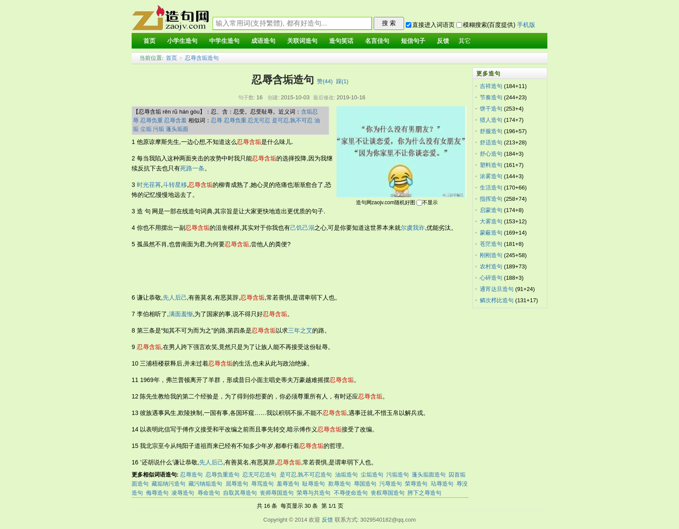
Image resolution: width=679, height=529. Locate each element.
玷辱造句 (442, 483)
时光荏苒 (149, 184)
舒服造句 (491, 131)
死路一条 (192, 168)
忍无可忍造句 (259, 474)
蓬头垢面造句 (429, 474)
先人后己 (175, 297)
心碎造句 (491, 277)
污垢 (158, 129)
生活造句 (491, 187)
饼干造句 (491, 108)
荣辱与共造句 (313, 493)
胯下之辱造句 (424, 493)
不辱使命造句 (351, 493)
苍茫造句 (491, 244)
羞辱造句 (288, 483)
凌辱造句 (182, 493)
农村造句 (491, 266)
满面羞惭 (181, 313)
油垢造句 (346, 474)
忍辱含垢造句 (202, 58)
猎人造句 (491, 120)
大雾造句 (491, 221)
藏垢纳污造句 (168, 483)
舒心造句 (491, 153)
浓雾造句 (491, 176)
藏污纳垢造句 (205, 483)
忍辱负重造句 (222, 474)
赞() (325, 81)
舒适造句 (491, 142)
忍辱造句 (191, 474)
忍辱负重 (151, 120)
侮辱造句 (157, 493)
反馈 (327, 519)
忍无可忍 (259, 120)
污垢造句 (397, 474)
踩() (342, 81)
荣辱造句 (416, 483)
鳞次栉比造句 (497, 300)
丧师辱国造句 (277, 493)
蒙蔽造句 (491, 232)
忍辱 (216, 120)
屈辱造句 (237, 483)
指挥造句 (491, 199)
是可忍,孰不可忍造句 (306, 474)
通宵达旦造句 (497, 289)
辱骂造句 (262, 483)
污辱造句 (390, 483)
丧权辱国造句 (387, 493)
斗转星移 (175, 184)
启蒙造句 (491, 210)
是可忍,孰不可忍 (292, 120)
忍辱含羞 (175, 120)
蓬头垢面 (177, 129)
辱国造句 (365, 483)
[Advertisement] (289, 271)
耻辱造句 (313, 483)
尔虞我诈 (413, 227)
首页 (171, 58)
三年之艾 (300, 330)
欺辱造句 (339, 483)
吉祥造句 (491, 86)
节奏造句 (491, 97)
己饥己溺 (302, 227)
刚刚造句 (491, 255)
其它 (465, 41)
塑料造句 (491, 165)
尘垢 (146, 129)
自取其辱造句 (240, 493)
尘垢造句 (372, 474)
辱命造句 (208, 493)
